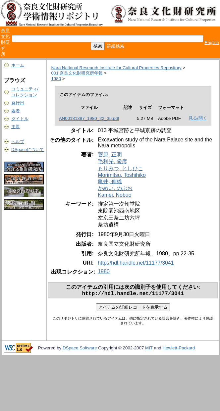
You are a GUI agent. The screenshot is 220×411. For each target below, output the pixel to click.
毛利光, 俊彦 (112, 161)
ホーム (17, 65)
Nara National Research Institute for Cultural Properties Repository (116, 67)
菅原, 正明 (110, 154)
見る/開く (198, 118)
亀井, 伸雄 (110, 181)
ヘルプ (17, 141)
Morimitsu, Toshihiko (122, 175)
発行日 (17, 102)
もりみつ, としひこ (120, 168)
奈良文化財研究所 (5, 42)
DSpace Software (80, 349)
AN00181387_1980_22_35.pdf (89, 118)
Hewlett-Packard (178, 349)
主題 (15, 126)
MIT (149, 349)
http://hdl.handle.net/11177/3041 (136, 263)
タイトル (19, 118)
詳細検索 (115, 45)
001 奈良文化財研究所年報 (77, 73)
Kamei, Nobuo (114, 195)
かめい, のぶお (115, 188)
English (211, 42)
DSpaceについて (27, 149)
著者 (15, 110)
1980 (56, 78)
